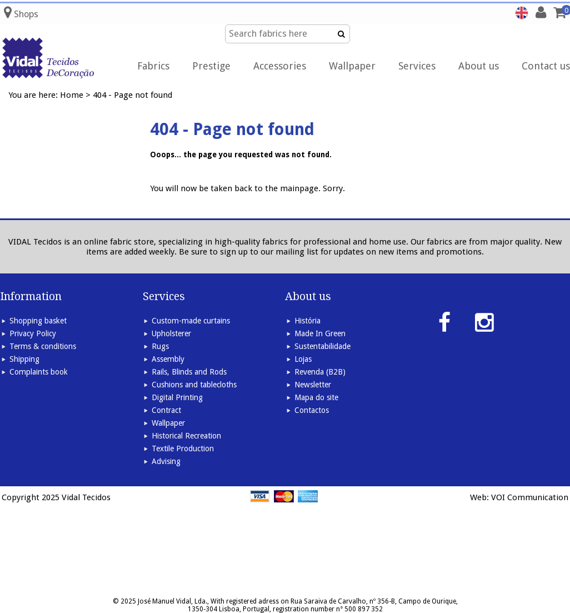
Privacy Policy (32, 333)
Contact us (546, 66)
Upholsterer (171, 333)
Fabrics (153, 66)
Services (417, 66)
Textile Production (183, 448)
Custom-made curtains (191, 320)
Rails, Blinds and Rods (189, 371)
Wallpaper (352, 66)
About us (478, 66)
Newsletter (312, 384)
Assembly (168, 359)
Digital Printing (177, 397)
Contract (166, 410)
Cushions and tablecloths (194, 384)
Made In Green (320, 333)
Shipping (24, 359)
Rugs (160, 346)
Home (71, 95)
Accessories (279, 66)
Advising (166, 461)
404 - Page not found (132, 95)
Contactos (311, 410)
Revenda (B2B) (320, 371)
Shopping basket (38, 320)
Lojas (303, 359)
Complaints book (38, 371)
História (307, 320)
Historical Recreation (186, 435)
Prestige (211, 66)
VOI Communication (529, 497)
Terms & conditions (42, 346)
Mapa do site (316, 397)
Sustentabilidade (322, 346)
